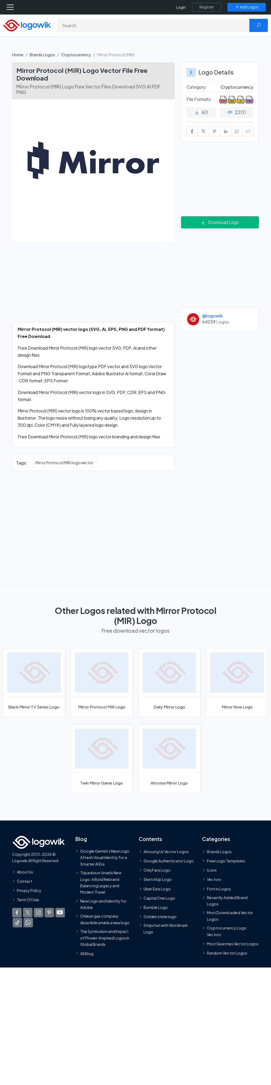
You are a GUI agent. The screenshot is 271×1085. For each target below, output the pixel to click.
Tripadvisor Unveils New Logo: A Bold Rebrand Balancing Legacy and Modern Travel (100, 882)
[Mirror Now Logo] (237, 683)
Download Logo (220, 222)
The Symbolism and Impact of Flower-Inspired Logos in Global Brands (104, 938)
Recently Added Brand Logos (227, 900)
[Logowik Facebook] (17, 913)
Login (181, 7)
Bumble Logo (156, 907)
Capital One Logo (159, 898)
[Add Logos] (246, 7)
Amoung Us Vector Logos (166, 851)
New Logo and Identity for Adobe (103, 904)
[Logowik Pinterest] (49, 913)
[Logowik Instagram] (38, 913)
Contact (24, 881)
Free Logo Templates (226, 860)
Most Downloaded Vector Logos (230, 916)
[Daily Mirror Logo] (169, 683)
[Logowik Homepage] (27, 25)
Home (17, 54)
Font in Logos (219, 888)
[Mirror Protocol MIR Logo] (101, 683)
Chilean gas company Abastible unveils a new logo (105, 919)
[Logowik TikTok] (17, 923)
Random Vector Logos (227, 953)
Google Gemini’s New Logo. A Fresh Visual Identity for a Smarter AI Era (105, 857)
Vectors (214, 879)
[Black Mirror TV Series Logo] (34, 683)
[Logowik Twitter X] (27, 913)
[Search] (153, 25)
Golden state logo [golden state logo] (160, 916)
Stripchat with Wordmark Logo (166, 928)
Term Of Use (28, 899)
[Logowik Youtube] (60, 913)
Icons (212, 870)
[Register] (206, 7)
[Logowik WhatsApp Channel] (28, 923)
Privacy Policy (29, 890)
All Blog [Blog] (86, 953)
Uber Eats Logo (157, 888)
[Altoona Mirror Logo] (169, 759)
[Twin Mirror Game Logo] (101, 759)
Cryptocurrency (76, 54)
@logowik (212, 315)
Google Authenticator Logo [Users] (169, 860)
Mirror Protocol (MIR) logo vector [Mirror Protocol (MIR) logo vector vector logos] (64, 462)
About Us (25, 872)
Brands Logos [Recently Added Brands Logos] (219, 851)
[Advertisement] (93, 285)
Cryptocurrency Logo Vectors (226, 931)
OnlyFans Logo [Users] (157, 870)
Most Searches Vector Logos (232, 943)
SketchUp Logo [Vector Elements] (158, 879)
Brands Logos (42, 54)
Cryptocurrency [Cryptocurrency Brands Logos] (237, 87)
